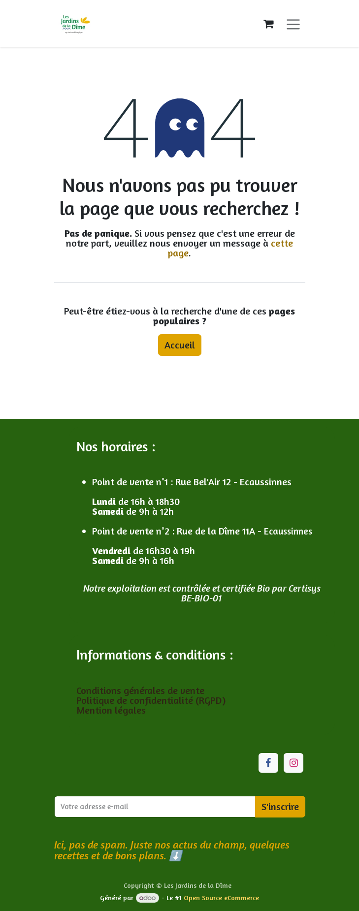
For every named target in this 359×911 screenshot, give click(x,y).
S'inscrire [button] (280, 806)
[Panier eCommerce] (268, 23)
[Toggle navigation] (293, 23)
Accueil (179, 345)
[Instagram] (293, 763)
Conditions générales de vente (141, 690)
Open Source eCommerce (221, 897)
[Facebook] (268, 763)
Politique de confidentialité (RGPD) (151, 700)
